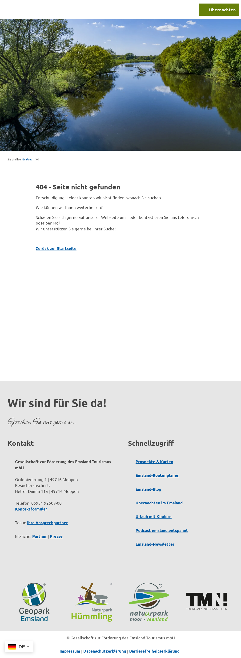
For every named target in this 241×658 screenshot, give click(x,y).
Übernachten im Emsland (159, 502)
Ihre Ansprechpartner (47, 522)
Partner (39, 536)
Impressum (70, 651)
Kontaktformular (31, 509)
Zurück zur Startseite (56, 248)
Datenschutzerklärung (104, 651)
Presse (56, 536)
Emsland (27, 159)
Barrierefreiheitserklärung (154, 651)
